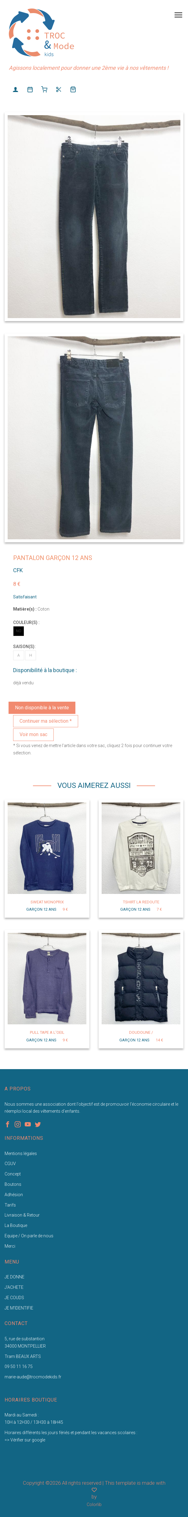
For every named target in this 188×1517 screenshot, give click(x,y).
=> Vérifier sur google (25, 1439)
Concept (13, 1173)
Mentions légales (21, 1153)
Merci (10, 1246)
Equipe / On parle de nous (29, 1235)
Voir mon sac (33, 734)
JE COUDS (14, 1297)
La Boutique (16, 1225)
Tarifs (10, 1205)
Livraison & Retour (22, 1215)
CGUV (10, 1163)
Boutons (13, 1184)
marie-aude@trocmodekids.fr (33, 1376)
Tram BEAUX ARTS (23, 1356)
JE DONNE (14, 1276)
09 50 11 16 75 (19, 1366)
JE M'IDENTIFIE (19, 1308)
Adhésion (14, 1194)
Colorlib (94, 1504)
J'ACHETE (14, 1287)
